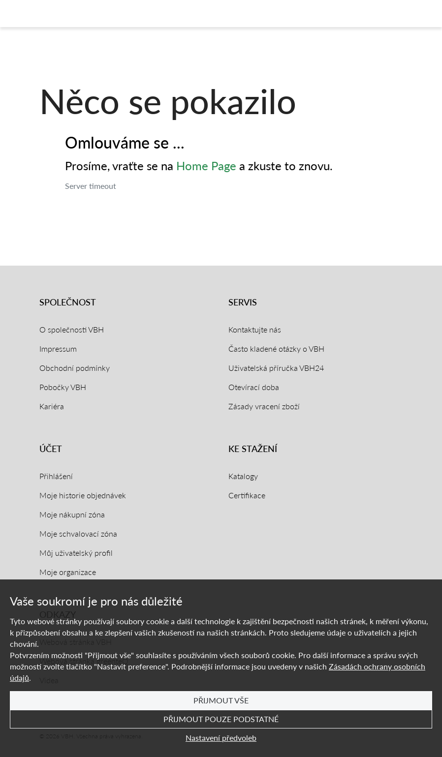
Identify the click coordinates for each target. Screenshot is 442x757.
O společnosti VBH (71, 329)
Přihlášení (56, 476)
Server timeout (90, 185)
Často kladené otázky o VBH (276, 348)
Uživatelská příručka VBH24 (276, 367)
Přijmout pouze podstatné (221, 719)
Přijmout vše (221, 700)
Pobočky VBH (62, 387)
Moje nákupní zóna (72, 514)
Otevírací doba (253, 387)
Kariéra (51, 406)
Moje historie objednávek (82, 495)
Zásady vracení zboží (264, 406)
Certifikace (246, 495)
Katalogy (243, 476)
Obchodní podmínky (74, 367)
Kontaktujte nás (254, 329)
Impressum (58, 348)
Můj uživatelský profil (76, 552)
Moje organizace (67, 571)
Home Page (206, 165)
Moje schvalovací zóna (78, 533)
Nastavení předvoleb (221, 737)
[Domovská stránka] (46, 13)
